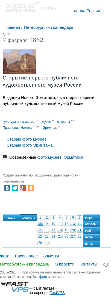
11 (60, 224)
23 (46, 236)
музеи (46, 122)
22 (40, 236)
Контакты (88, 264)
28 (79, 236)
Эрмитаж (50, 128)
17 (53, 230)
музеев (55, 157)
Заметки (51, 255)
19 (66, 230)
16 (46, 230)
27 (73, 236)
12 (66, 224)
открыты (63, 122)
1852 (36, 39)
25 (60, 236)
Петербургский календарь (24, 264)
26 (66, 236)
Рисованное (26, 255)
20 (73, 230)
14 (79, 224)
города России (86, 10)
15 (40, 230)
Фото (4, 255)
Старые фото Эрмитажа (29, 145)
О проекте (64, 264)
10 (53, 224)
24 (53, 236)
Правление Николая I (19, 128)
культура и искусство (18, 122)
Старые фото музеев (26, 139)
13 (73, 224)
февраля (15, 40)
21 (79, 230)
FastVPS (57, 292)
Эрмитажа (73, 157)
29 (40, 243)
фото (42, 157)
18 (60, 230)
